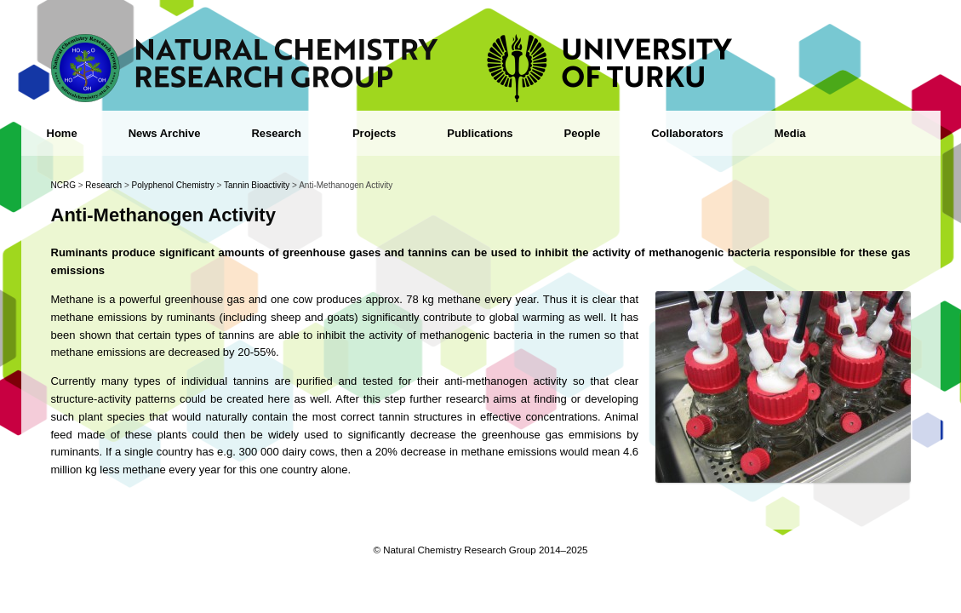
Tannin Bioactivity (256, 185)
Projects (374, 133)
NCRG (63, 185)
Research (276, 133)
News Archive (165, 133)
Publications (479, 133)
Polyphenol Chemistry (173, 185)
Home (62, 133)
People (582, 133)
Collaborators (687, 133)
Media (790, 133)
